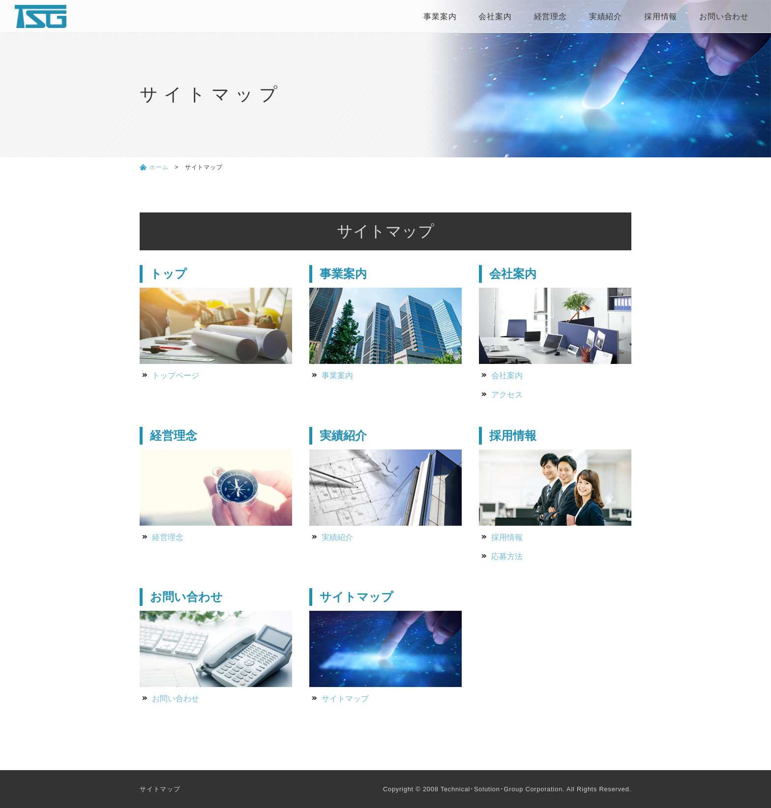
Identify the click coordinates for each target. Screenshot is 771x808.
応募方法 (507, 556)
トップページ (175, 375)
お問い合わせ (724, 16)
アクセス (507, 394)
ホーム (158, 167)
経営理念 (550, 16)
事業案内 (439, 16)
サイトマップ (345, 698)
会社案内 (494, 16)
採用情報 (660, 16)
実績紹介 (605, 16)
